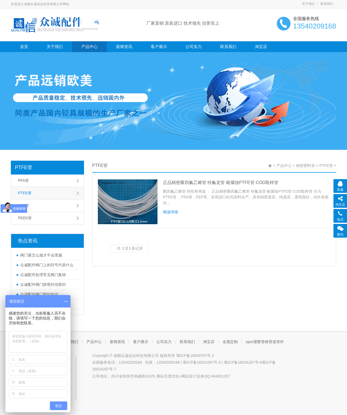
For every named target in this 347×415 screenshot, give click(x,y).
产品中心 (89, 46)
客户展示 (159, 46)
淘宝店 (261, 46)
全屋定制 (230, 342)
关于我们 (308, 4)
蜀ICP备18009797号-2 (195, 355)
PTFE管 (23, 167)
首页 (24, 46)
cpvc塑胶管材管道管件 (265, 342)
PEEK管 (25, 218)
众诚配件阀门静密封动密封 (43, 284)
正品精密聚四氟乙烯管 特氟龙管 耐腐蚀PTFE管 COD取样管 (220, 182)
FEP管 (23, 205)
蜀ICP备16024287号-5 (202, 362)
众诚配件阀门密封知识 (39, 294)
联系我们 (326, 4)
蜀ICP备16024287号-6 (243, 362)
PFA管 (23, 180)
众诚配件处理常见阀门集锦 (43, 275)
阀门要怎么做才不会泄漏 (41, 255)
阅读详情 (170, 212)
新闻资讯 (124, 46)
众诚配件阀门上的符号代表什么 (46, 265)
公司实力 (193, 46)
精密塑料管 (305, 165)
